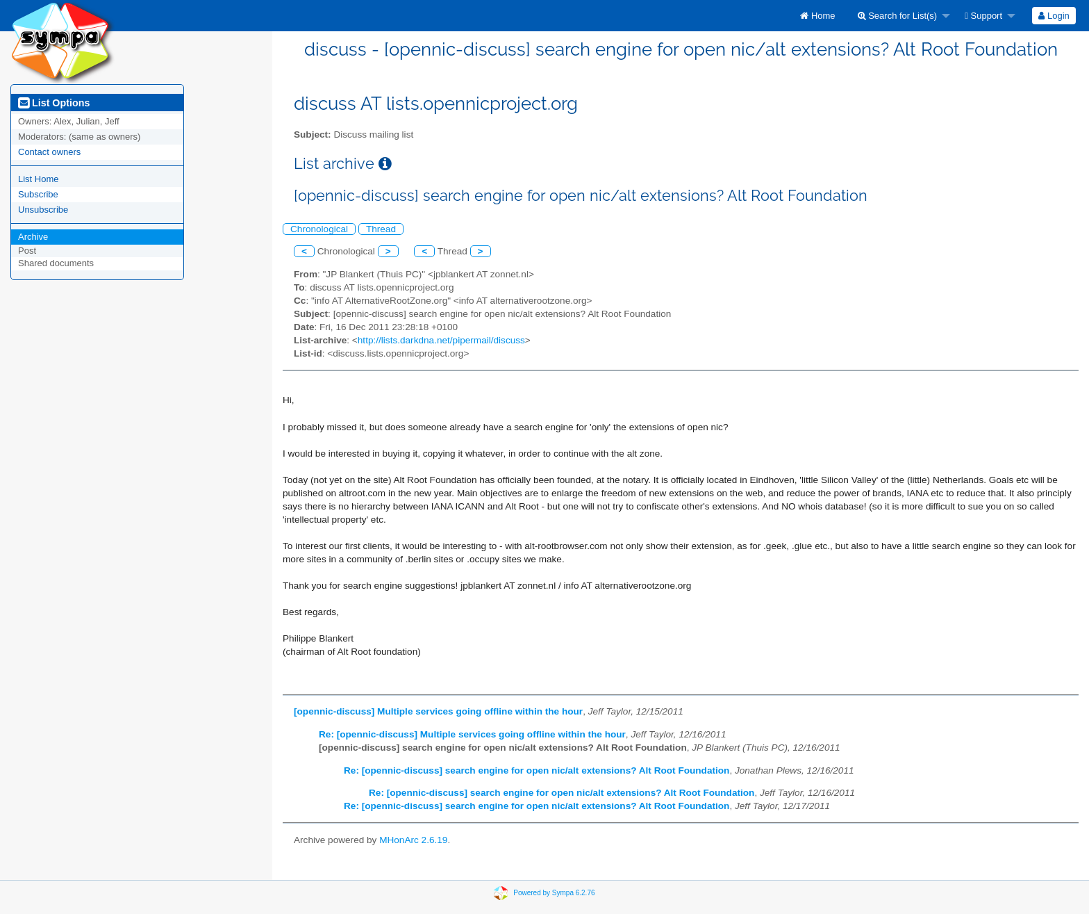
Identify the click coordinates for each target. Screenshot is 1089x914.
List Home (38, 179)
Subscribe (38, 194)
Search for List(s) (898, 15)
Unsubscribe (43, 209)
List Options (54, 102)
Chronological (319, 229)
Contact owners (49, 152)
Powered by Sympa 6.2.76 (554, 892)
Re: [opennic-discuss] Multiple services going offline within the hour (472, 734)
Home (817, 15)
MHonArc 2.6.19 (413, 840)
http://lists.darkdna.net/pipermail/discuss (441, 340)
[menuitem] (817, 15)
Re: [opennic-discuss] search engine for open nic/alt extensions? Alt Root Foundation (536, 770)
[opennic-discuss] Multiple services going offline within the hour (438, 711)
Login (1053, 15)
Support (983, 15)
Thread (381, 229)
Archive (33, 236)
